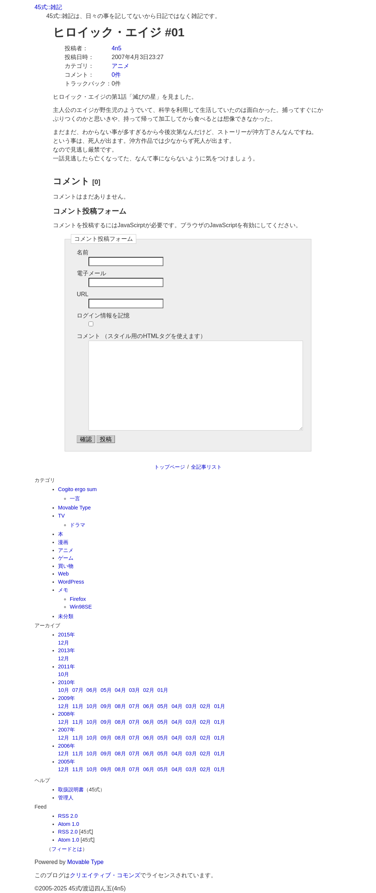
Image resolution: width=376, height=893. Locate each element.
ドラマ (77, 525)
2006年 (66, 746)
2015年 (66, 635)
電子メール (91, 273)
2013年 (66, 650)
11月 (77, 706)
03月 (134, 690)
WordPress (71, 582)
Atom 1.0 (68, 824)
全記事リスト (206, 467)
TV (61, 516)
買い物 (65, 566)
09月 (106, 706)
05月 (106, 690)
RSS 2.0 (68, 816)
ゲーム (65, 558)
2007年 (66, 730)
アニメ (120, 66)
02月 (148, 690)
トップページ (169, 467)
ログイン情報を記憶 (103, 315)
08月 (120, 706)
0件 (116, 75)
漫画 (63, 542)
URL (82, 294)
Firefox (78, 599)
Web (63, 574)
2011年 (66, 666)
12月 (63, 643)
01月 (162, 690)
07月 (77, 690)
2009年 (66, 698)
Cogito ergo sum (77, 489)
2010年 (66, 682)
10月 (63, 674)
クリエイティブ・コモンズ (105, 875)
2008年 (66, 714)
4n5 (117, 48)
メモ (63, 590)
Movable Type (74, 508)
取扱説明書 (71, 789)
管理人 (65, 798)
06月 (91, 690)
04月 (120, 690)
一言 (75, 498)
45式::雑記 (48, 7)
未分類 (65, 616)
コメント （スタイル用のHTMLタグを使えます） (141, 336)
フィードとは (66, 849)
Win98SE (81, 607)
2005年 (66, 762)
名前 (82, 252)
